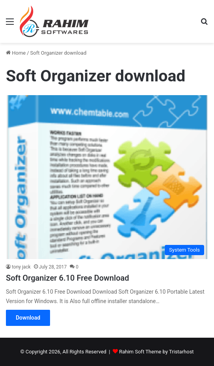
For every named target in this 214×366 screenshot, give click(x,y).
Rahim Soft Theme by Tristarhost (156, 352)
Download (28, 318)
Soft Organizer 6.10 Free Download (67, 278)
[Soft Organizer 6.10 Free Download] (107, 177)
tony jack (21, 267)
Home (16, 53)
